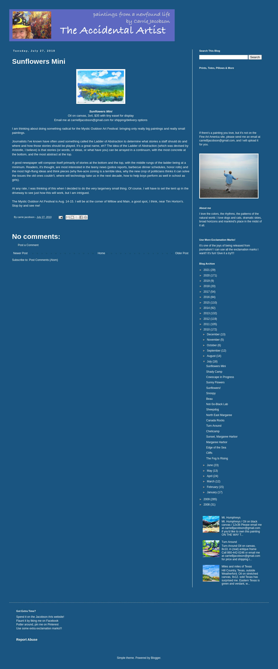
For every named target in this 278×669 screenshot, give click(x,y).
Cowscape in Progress (220, 377)
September (214, 350)
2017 (207, 291)
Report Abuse (26, 639)
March (211, 481)
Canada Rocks (215, 420)
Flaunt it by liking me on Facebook (37, 620)
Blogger (155, 657)
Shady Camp (214, 371)
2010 (207, 329)
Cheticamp (212, 431)
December (214, 334)
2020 (207, 275)
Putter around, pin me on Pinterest (37, 624)
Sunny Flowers (215, 382)
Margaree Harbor (216, 442)
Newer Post (20, 253)
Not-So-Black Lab (217, 404)
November (214, 339)
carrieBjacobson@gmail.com (90, 120)
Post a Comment (28, 245)
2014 (207, 308)
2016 (207, 297)
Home (101, 253)
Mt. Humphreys (231, 517)
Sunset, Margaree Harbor (221, 436)
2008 (207, 504)
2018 (207, 286)
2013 (207, 313)
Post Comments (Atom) (43, 260)
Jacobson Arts (44, 616)
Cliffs (209, 453)
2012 (207, 318)
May (210, 470)
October (212, 345)
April (210, 476)
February (213, 487)
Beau (209, 398)
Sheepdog (212, 409)
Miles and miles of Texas (237, 566)
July (210, 361)
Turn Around (213, 425)
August (211, 356)
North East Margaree (219, 415)
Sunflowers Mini (216, 366)
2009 (207, 499)
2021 (207, 270)
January (212, 492)
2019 (207, 280)
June (210, 465)
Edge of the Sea (216, 447)
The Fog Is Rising (217, 458)
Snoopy (211, 393)
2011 (207, 324)
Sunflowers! (213, 388)
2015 (207, 302)
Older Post (181, 253)
